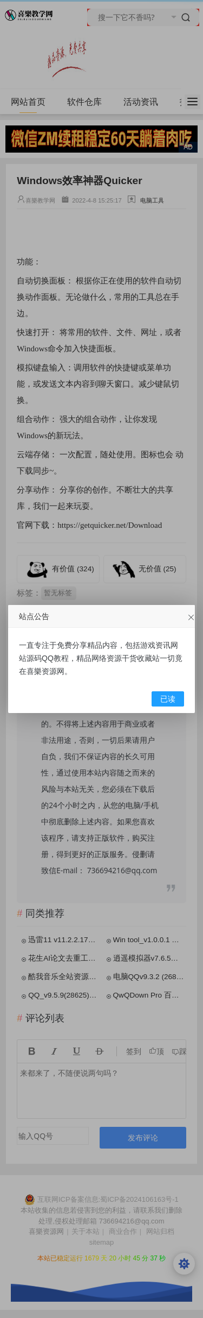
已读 (167, 699)
